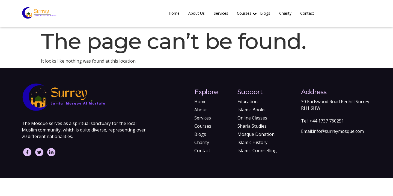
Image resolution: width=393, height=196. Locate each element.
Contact (307, 13)
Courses (248, 14)
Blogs (267, 13)
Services (223, 13)
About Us (200, 13)
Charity (286, 13)
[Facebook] (27, 152)
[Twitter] (39, 152)
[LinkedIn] (51, 152)
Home (178, 13)
